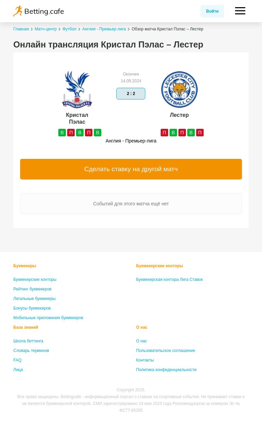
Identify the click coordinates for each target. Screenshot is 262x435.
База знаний (25, 327)
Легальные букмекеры (34, 298)
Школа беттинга (28, 341)
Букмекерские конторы (35, 279)
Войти (212, 11)
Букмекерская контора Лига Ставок (169, 279)
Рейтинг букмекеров (32, 289)
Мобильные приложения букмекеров (48, 317)
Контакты (145, 360)
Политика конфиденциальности (166, 369)
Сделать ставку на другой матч (131, 169)
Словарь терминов (31, 350)
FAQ (17, 360)
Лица (18, 369)
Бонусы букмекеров (32, 308)
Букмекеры (24, 265)
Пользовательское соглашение (165, 350)
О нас (141, 327)
